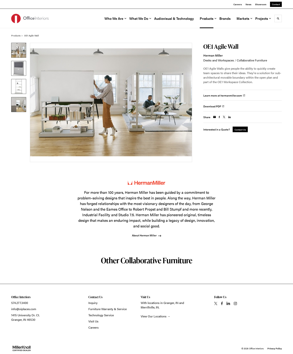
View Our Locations (153, 316)
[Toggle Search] (278, 18)
